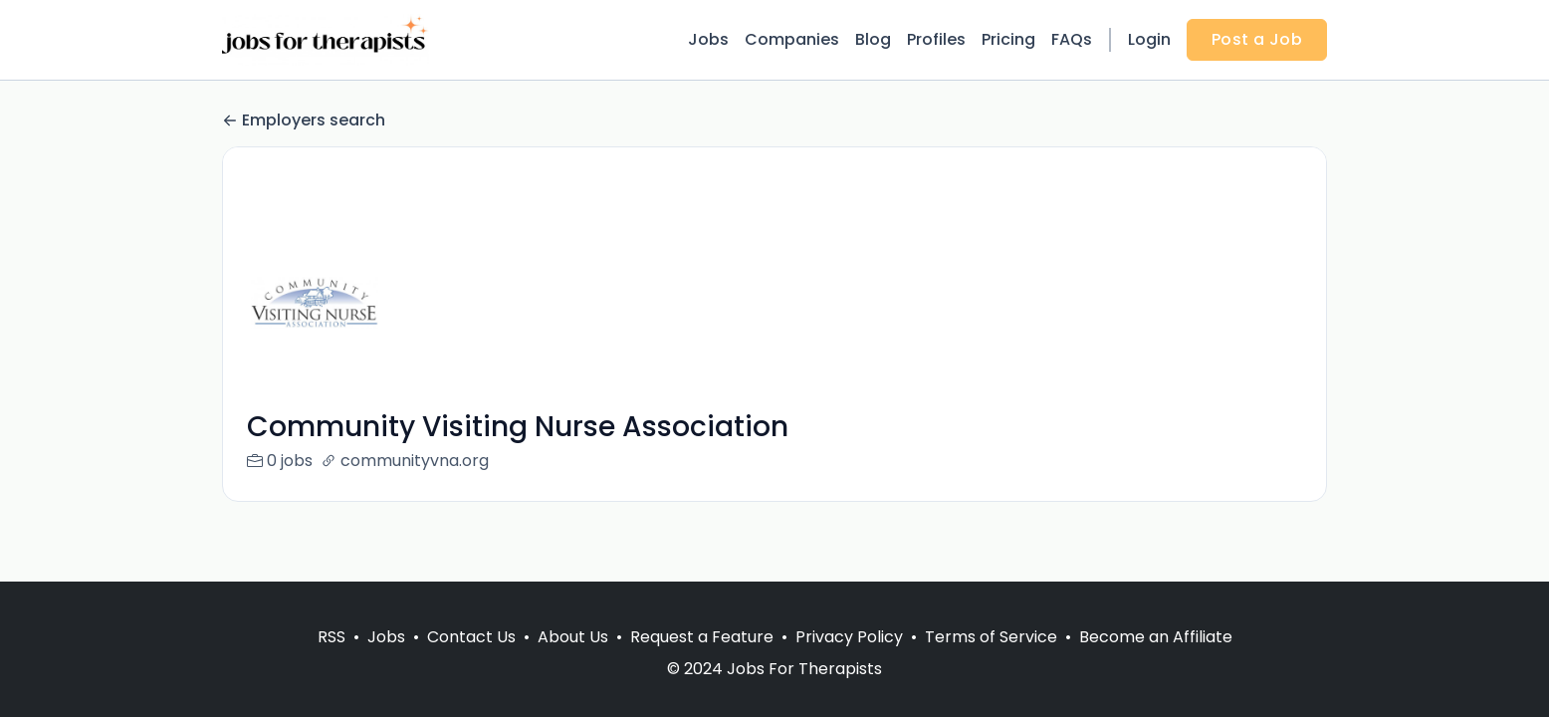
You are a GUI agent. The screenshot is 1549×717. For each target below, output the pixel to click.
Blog (873, 39)
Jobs (708, 39)
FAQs (1071, 39)
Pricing (1008, 39)
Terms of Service (991, 636)
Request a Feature (702, 636)
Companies (792, 39)
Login (1149, 39)
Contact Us (471, 636)
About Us (573, 636)
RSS (331, 636)
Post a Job (1257, 39)
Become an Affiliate (1155, 636)
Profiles (936, 39)
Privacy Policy (849, 636)
